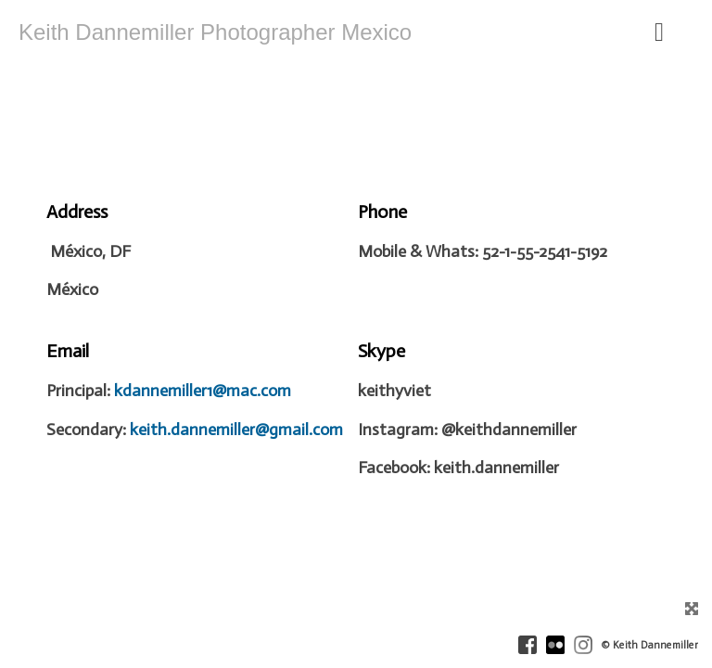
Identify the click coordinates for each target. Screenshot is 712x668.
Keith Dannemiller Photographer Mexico (215, 32)
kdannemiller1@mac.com (202, 390)
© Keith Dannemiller (649, 645)
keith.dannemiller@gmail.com (236, 429)
